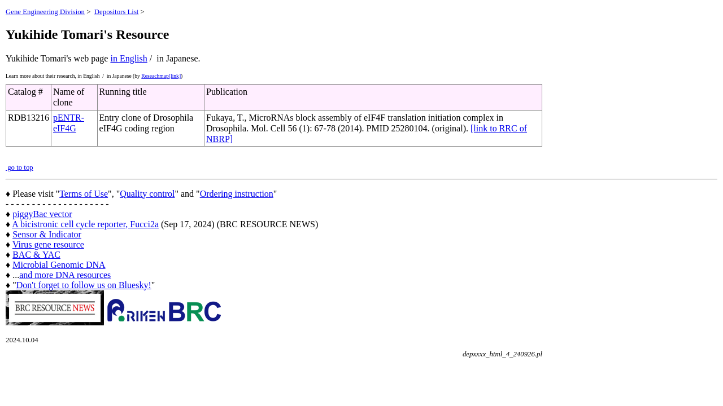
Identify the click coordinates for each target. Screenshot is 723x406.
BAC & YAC (36, 254)
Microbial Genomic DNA (58, 265)
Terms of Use (83, 193)
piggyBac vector (42, 214)
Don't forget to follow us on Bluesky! (83, 285)
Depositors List (116, 12)
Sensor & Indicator (46, 234)
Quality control (147, 193)
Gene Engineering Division (45, 12)
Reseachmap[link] (161, 76)
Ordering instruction (236, 193)
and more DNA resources (65, 275)
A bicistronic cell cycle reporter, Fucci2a (85, 224)
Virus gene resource (48, 244)
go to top (19, 167)
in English (128, 58)
